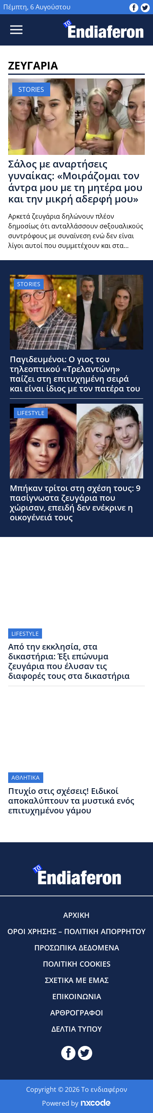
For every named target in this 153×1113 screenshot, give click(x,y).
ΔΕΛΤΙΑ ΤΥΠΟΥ (76, 1029)
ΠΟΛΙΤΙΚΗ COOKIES (77, 964)
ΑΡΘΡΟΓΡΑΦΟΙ (76, 1012)
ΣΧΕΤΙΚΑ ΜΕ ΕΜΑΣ (77, 980)
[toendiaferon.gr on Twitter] (145, 6)
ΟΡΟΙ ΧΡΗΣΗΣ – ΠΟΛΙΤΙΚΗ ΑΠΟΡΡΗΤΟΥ (76, 931)
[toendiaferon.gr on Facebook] (133, 6)
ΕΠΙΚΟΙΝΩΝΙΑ (76, 996)
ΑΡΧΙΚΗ (76, 915)
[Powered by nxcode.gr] (95, 1103)
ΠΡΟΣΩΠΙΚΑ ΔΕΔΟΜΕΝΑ (76, 947)
